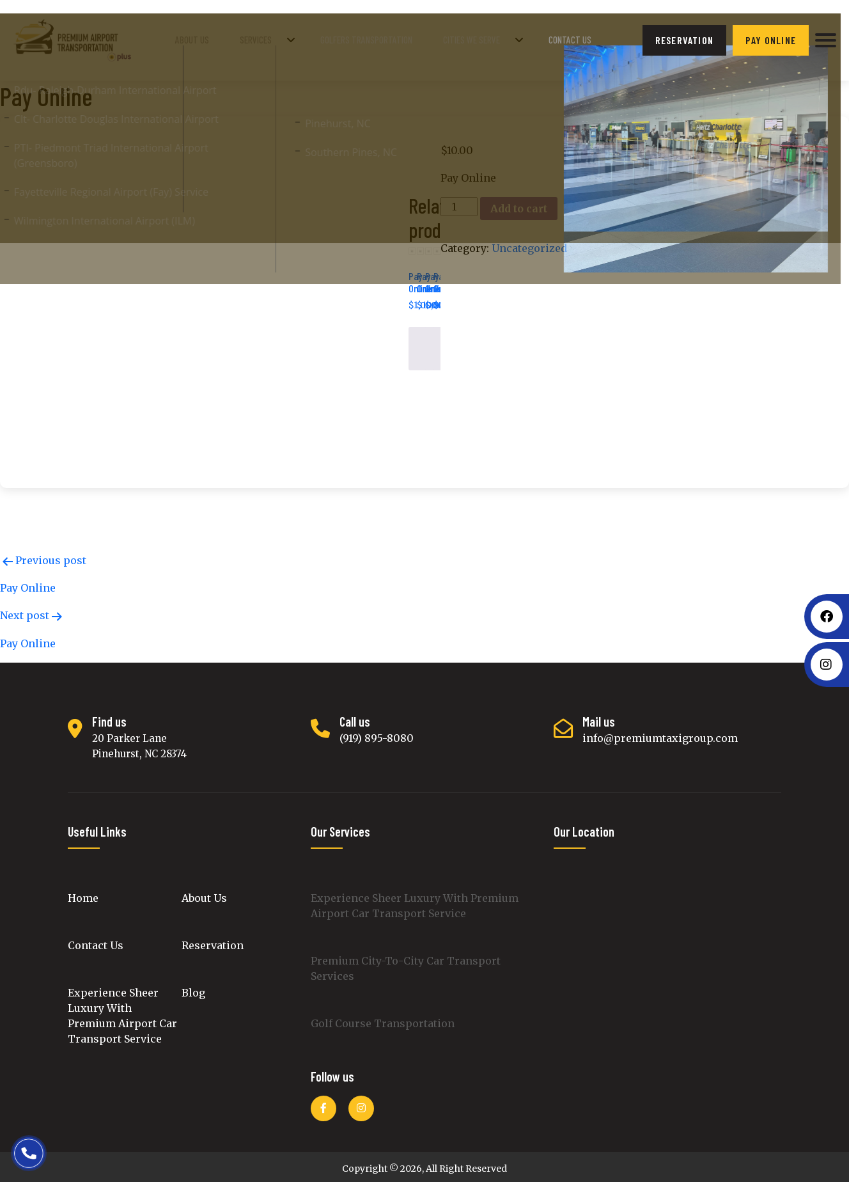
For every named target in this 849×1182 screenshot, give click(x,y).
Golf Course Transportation (383, 1019)
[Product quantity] (459, 202)
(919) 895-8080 (376, 733)
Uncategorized (529, 243)
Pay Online (770, 38)
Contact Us (572, 38)
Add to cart (518, 204)
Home (83, 893)
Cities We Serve (484, 38)
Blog (193, 988)
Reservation (213, 940)
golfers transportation (385, 38)
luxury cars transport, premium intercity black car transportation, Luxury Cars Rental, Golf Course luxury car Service (667, 966)
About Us (231, 38)
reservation (684, 38)
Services (282, 38)
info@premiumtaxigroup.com (660, 733)
